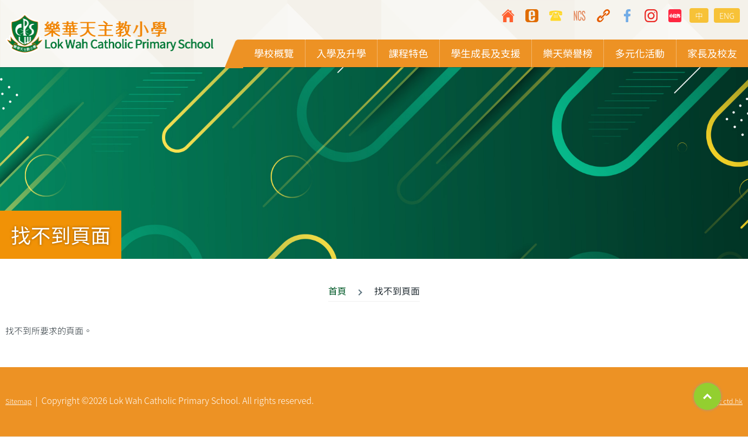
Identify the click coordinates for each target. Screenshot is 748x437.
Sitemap (18, 401)
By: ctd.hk (727, 401)
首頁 (337, 291)
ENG (726, 15)
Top (707, 396)
